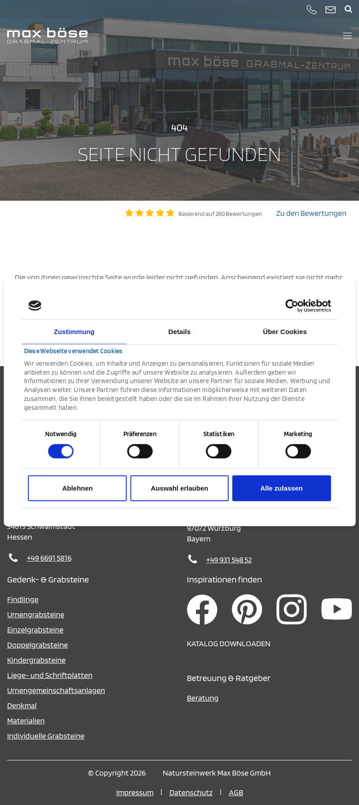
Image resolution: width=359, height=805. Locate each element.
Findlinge (22, 599)
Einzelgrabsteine (35, 629)
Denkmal (22, 705)
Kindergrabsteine (36, 660)
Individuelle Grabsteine (45, 735)
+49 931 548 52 (229, 559)
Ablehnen (77, 488)
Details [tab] (180, 331)
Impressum (134, 792)
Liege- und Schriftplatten (50, 675)
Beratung (203, 697)
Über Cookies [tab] (285, 331)
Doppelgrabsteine (37, 644)
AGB (236, 792)
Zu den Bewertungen (311, 213)
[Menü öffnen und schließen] (347, 35)
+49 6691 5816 (49, 557)
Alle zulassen (281, 488)
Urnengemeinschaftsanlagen (56, 690)
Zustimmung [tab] (74, 331)
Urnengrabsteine (35, 614)
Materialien (26, 720)
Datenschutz (191, 792)
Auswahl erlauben (179, 488)
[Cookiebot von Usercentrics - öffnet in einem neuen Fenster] (292, 305)
